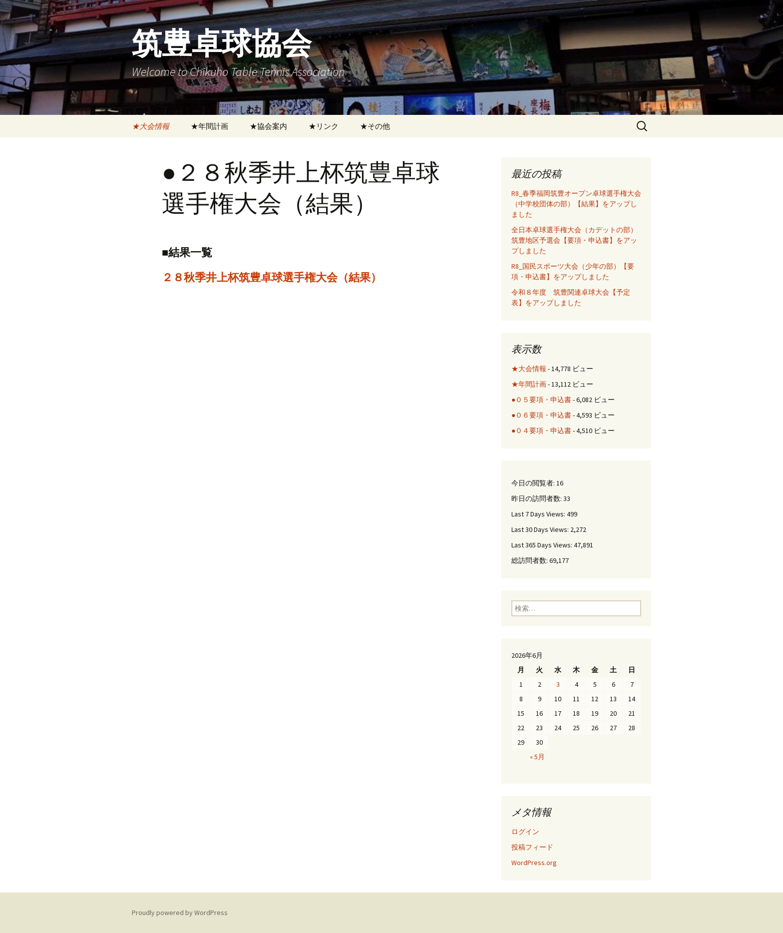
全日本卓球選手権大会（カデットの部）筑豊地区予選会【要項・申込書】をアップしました (574, 240)
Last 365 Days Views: (542, 544)
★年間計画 (209, 126)
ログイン (525, 831)
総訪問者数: (530, 560)
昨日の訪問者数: (537, 498)
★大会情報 (150, 126)
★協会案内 (268, 126)
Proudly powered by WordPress (180, 912)
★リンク (324, 126)
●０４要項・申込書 (541, 430)
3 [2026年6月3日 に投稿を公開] (558, 684)
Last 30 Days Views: (540, 529)
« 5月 (537, 756)
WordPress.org (534, 862)
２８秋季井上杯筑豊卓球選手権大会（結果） (272, 277)
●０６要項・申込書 (541, 415)
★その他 (375, 126)
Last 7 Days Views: (539, 513)
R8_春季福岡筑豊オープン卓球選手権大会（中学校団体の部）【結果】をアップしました (576, 204)
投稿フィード (532, 847)
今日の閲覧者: (533, 482)
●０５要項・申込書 (541, 399)
